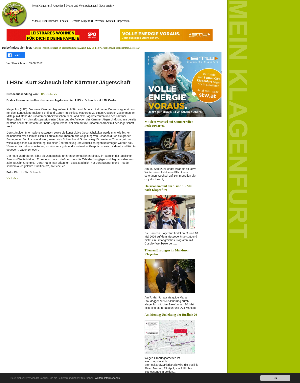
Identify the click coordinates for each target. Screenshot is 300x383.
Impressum (123, 20)
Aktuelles (58, 5)
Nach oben (12, 178)
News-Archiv (106, 5)
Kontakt (110, 20)
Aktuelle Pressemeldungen (45, 47)
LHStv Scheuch (48, 94)
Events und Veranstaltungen (81, 5)
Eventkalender (50, 20)
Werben (99, 20)
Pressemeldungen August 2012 (76, 47)
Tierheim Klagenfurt (81, 20)
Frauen (64, 20)
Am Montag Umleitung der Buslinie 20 (171, 314)
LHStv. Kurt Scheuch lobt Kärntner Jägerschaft (117, 47)
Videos (36, 20)
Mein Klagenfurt (41, 5)
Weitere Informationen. (108, 378)
